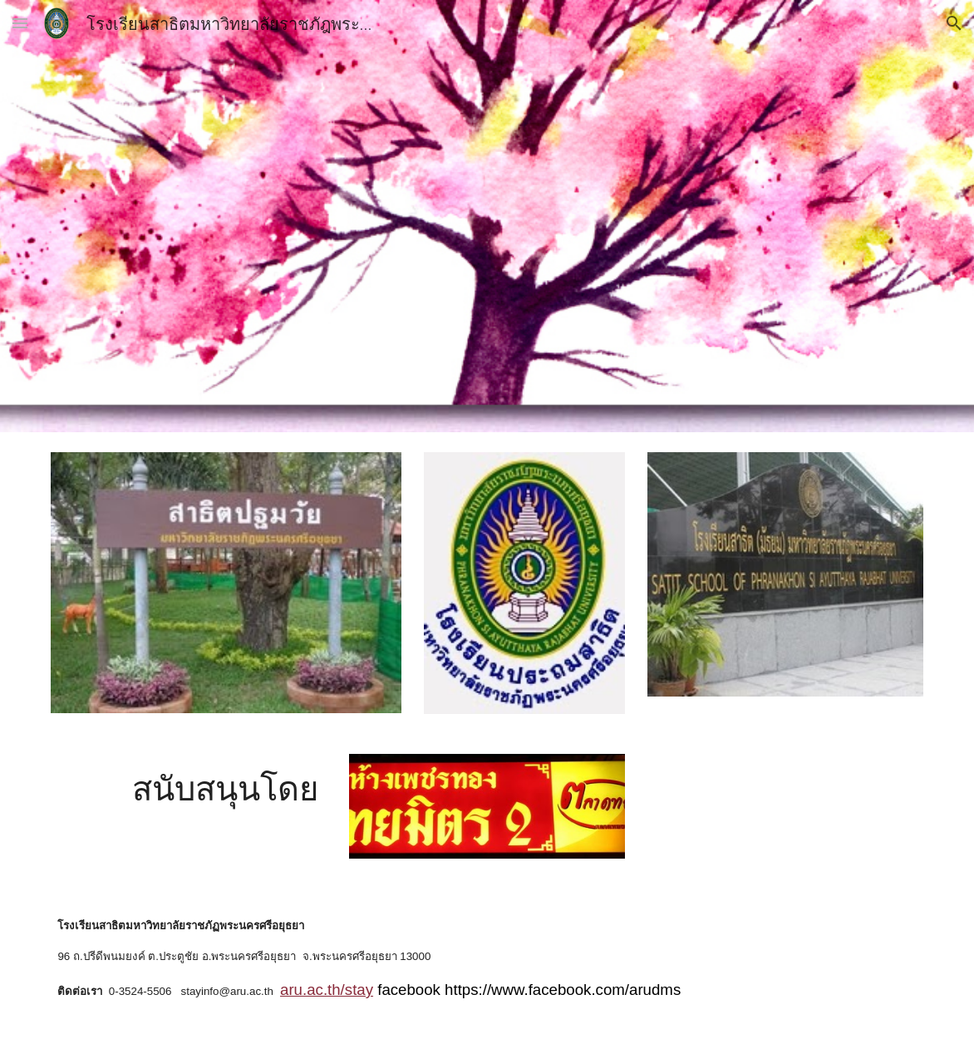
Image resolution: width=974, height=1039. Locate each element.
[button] (20, 23)
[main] (226, 788)
